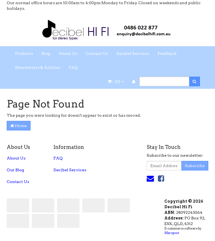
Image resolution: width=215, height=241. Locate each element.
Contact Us (97, 53)
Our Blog (15, 170)
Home (18, 125)
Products (24, 53)
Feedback (167, 53)
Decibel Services (132, 53)
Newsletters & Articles (37, 67)
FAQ (73, 67)
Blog (45, 53)
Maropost (171, 233)
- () (116, 81)
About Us (68, 53)
